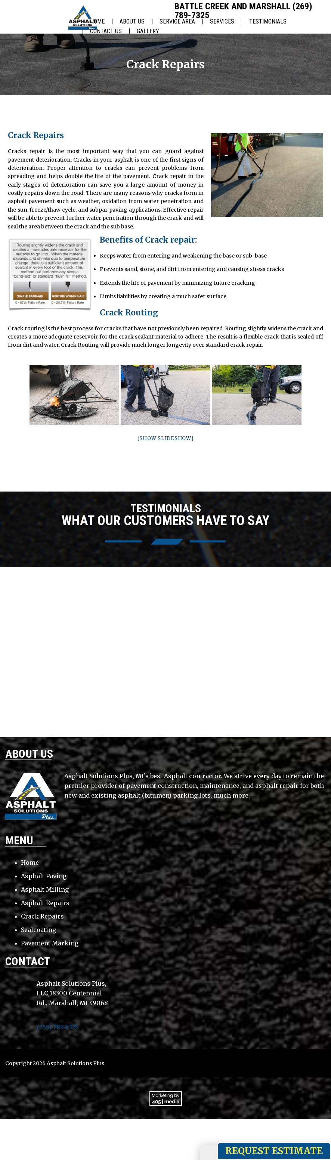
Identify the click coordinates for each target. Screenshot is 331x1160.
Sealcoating (38, 929)
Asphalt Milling (45, 889)
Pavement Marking (49, 943)
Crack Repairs (42, 916)
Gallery (148, 31)
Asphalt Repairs (45, 903)
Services (222, 21)
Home (97, 21)
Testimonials (268, 21)
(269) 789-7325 (57, 1027)
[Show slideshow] (165, 438)
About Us (132, 21)
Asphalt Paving (43, 876)
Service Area (177, 21)
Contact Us (106, 31)
